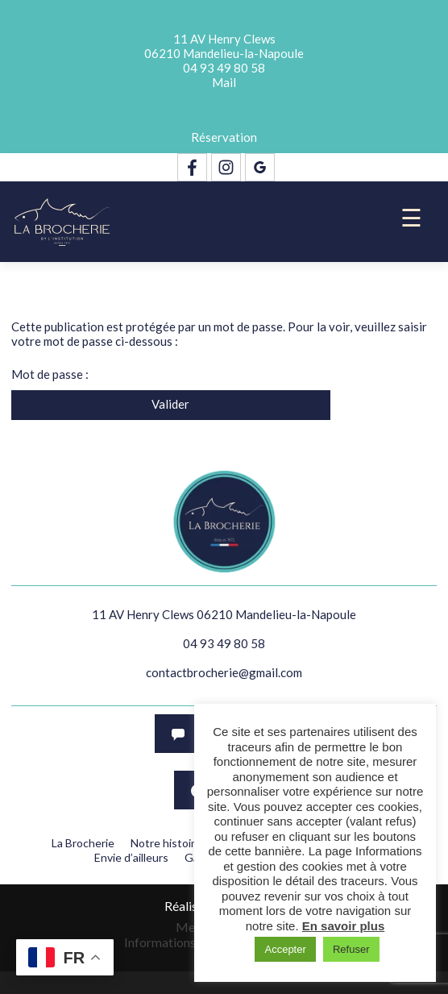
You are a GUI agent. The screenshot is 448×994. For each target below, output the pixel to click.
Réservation (224, 137)
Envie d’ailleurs (131, 857)
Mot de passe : (210, 374)
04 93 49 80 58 (224, 67)
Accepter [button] (284, 949)
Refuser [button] (351, 949)
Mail (224, 82)
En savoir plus (343, 926)
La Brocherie (83, 843)
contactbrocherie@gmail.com (224, 672)
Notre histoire (166, 843)
